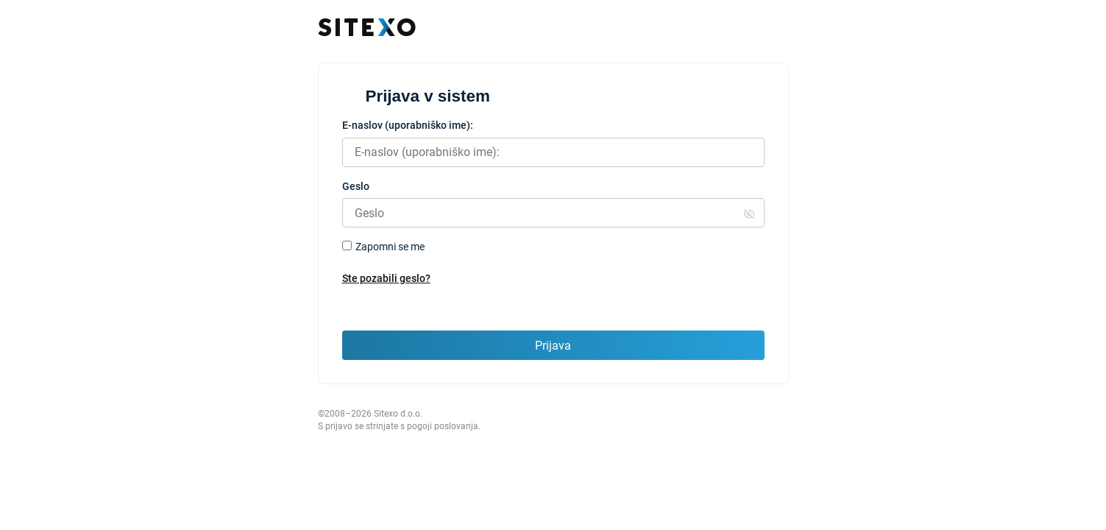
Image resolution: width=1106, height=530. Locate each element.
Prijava (553, 346)
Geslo (355, 186)
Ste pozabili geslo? (386, 278)
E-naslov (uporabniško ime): (407, 125)
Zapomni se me (390, 246)
